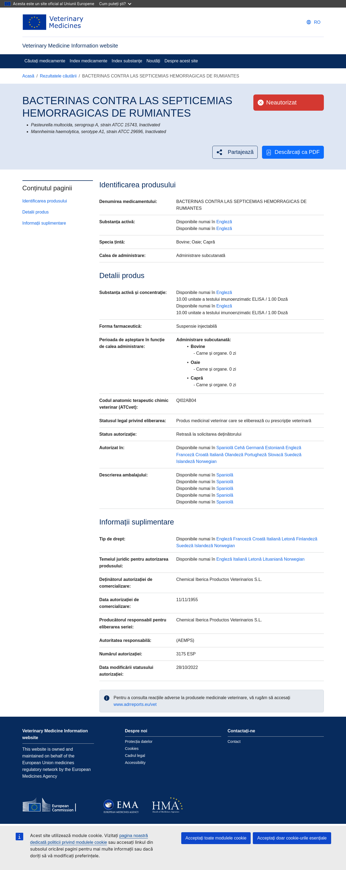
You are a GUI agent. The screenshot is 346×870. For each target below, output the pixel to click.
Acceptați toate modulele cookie (216, 838)
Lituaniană (273, 559)
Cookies (132, 748)
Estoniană (274, 447)
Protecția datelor (139, 741)
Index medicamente (89, 61)
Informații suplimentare (44, 223)
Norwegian (206, 461)
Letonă (288, 539)
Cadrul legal (135, 755)
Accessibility (135, 762)
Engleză (224, 221)
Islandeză (185, 461)
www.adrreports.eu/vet (135, 704)
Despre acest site (181, 61)
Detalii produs (35, 212)
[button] (235, 152)
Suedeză (292, 454)
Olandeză (234, 454)
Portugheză (255, 454)
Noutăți (153, 61)
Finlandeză (306, 539)
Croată (202, 454)
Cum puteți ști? (115, 3)
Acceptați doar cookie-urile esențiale (292, 838)
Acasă (28, 76)
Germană (255, 447)
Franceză (185, 454)
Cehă (239, 447)
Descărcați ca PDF (293, 152)
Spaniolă (224, 447)
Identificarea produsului (44, 201)
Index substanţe (127, 61)
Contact (234, 741)
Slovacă (275, 454)
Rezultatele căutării (58, 76)
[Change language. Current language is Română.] (313, 22)
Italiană (217, 454)
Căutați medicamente (45, 61)
